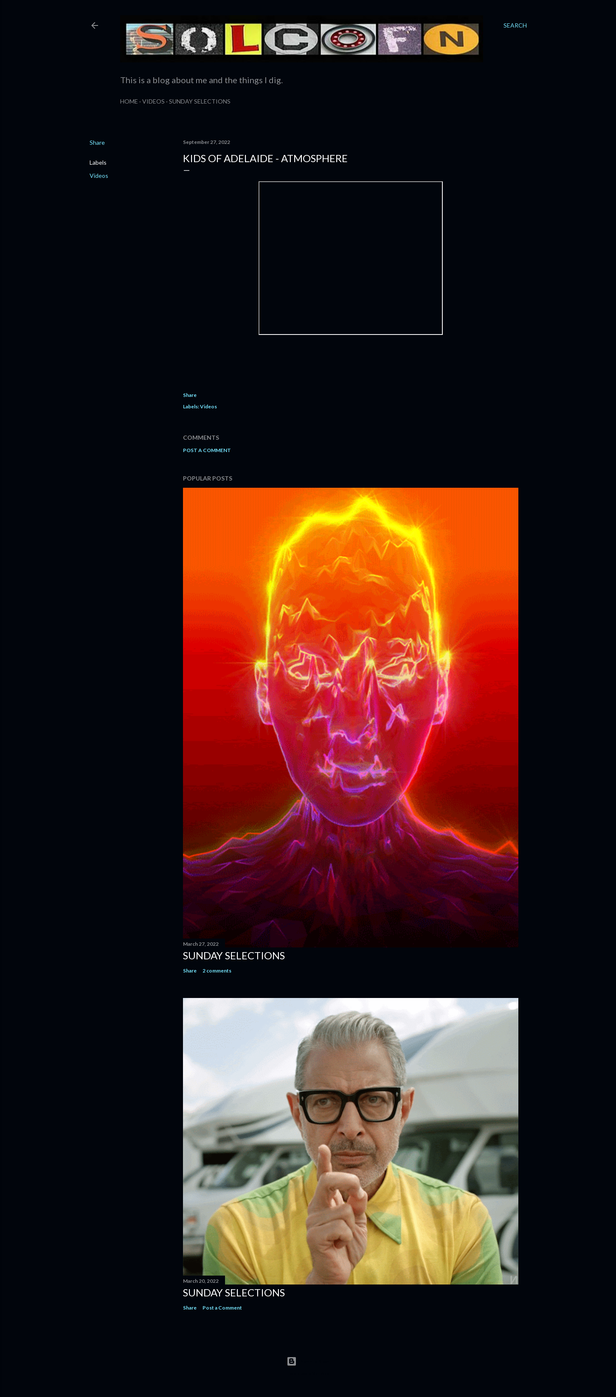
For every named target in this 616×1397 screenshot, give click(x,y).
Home (129, 101)
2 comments (217, 970)
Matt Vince (320, 1374)
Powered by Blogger (308, 1361)
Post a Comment (207, 450)
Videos (153, 101)
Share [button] (97, 142)
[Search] (515, 25)
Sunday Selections (200, 101)
